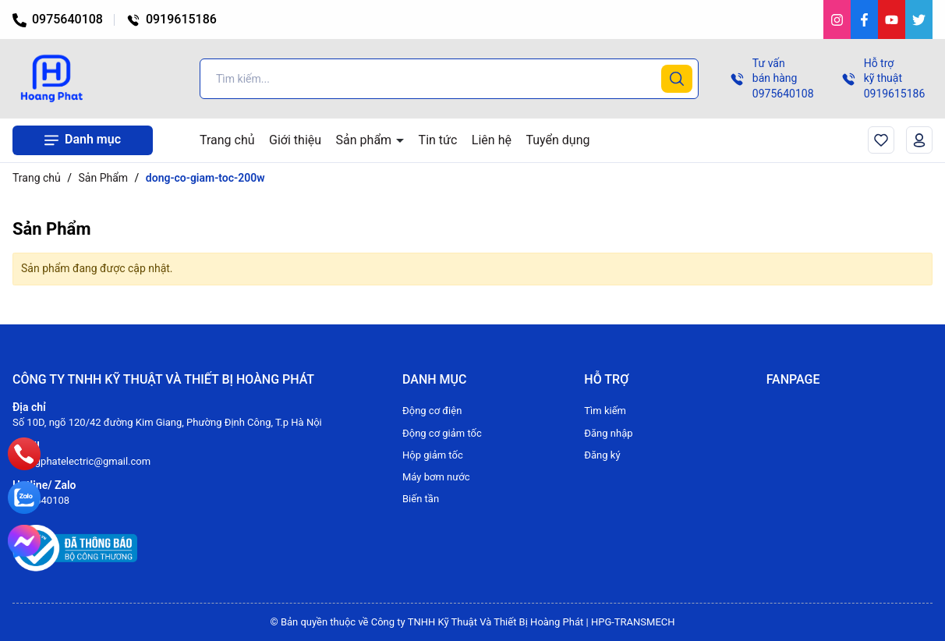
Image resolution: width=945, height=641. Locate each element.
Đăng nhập (608, 433)
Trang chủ (227, 140)
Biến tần (420, 499)
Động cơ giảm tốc (442, 433)
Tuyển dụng (557, 140)
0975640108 (57, 19)
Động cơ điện (432, 410)
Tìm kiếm (605, 410)
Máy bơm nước (436, 477)
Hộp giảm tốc (432, 455)
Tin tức (438, 140)
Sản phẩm (365, 140)
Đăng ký (602, 455)
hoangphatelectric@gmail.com (81, 461)
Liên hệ (491, 140)
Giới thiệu (295, 140)
